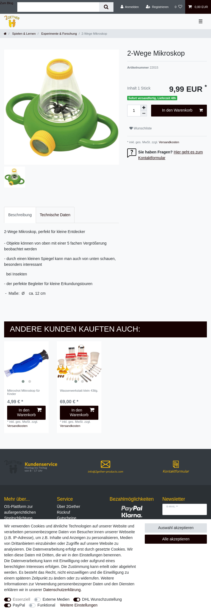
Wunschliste (140, 128)
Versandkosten (168, 142)
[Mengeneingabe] (133, 111)
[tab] (20, 215)
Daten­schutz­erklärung (61, 589)
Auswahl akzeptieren (175, 528)
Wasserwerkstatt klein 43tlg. (79, 390)
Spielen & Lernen (23, 33)
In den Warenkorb (182, 110)
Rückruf (63, 512)
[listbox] (26, 363)
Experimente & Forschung (58, 33)
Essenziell (21, 599)
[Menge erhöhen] (143, 108)
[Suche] (106, 7)
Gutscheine (66, 518)
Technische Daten (55, 215)
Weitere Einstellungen (79, 605)
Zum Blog (6, 3)
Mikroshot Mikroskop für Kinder (23, 392)
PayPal (19, 605)
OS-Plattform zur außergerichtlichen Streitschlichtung (20, 512)
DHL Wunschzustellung (102, 599)
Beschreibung (20, 215)
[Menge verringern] (143, 114)
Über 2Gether (68, 506)
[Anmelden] (130, 7)
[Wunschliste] (178, 7)
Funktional (46, 605)
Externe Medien (56, 599)
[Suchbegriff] (58, 7)
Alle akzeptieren (176, 539)
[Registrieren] (157, 7)
